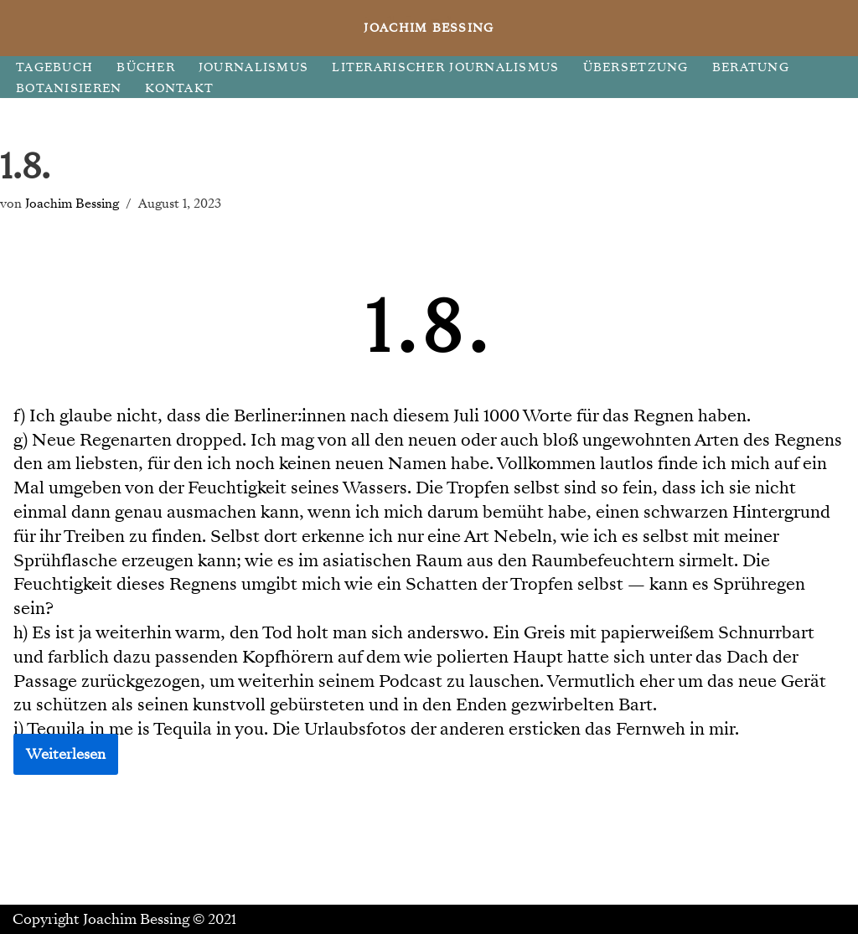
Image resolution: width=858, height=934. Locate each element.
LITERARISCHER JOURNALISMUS (445, 67)
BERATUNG (750, 67)
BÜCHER (145, 67)
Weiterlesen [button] (66, 754)
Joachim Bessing (72, 203)
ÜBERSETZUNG (636, 67)
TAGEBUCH (54, 67)
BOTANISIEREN (68, 88)
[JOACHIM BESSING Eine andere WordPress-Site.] (429, 28)
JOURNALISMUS (253, 67)
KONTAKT (179, 88)
